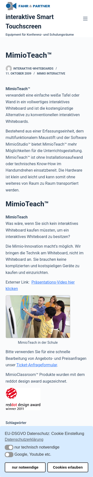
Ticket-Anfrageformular (36, 365)
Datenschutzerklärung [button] (24, 439)
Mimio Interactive (51, 73)
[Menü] (85, 18)
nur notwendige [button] (25, 467)
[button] (9, 447)
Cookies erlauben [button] (68, 467)
